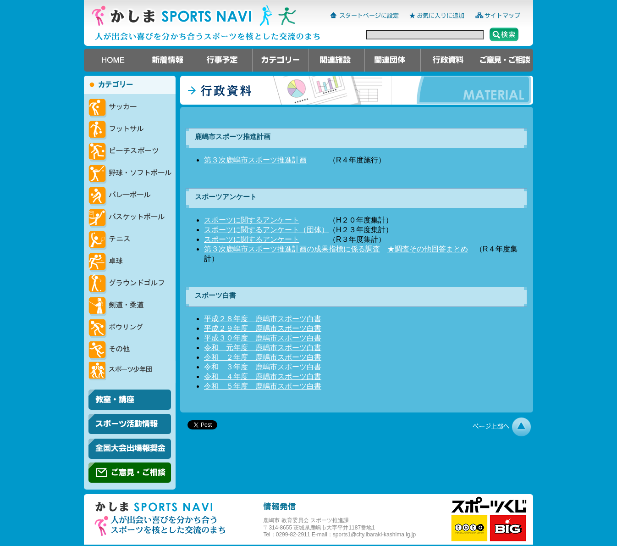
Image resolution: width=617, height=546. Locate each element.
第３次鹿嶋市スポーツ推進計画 (255, 160)
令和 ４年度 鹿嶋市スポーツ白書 (262, 376)
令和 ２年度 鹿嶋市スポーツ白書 (262, 357)
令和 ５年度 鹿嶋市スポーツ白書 (262, 386)
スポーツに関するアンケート (251, 220)
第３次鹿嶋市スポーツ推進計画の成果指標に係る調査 (292, 249)
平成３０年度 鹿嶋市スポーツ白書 (262, 338)
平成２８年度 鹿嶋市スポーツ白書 (262, 319)
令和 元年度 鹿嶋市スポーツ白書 (262, 347)
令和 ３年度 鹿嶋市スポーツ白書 (262, 367)
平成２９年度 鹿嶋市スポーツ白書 (262, 328)
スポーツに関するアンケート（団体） (266, 230)
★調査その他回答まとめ (427, 249)
